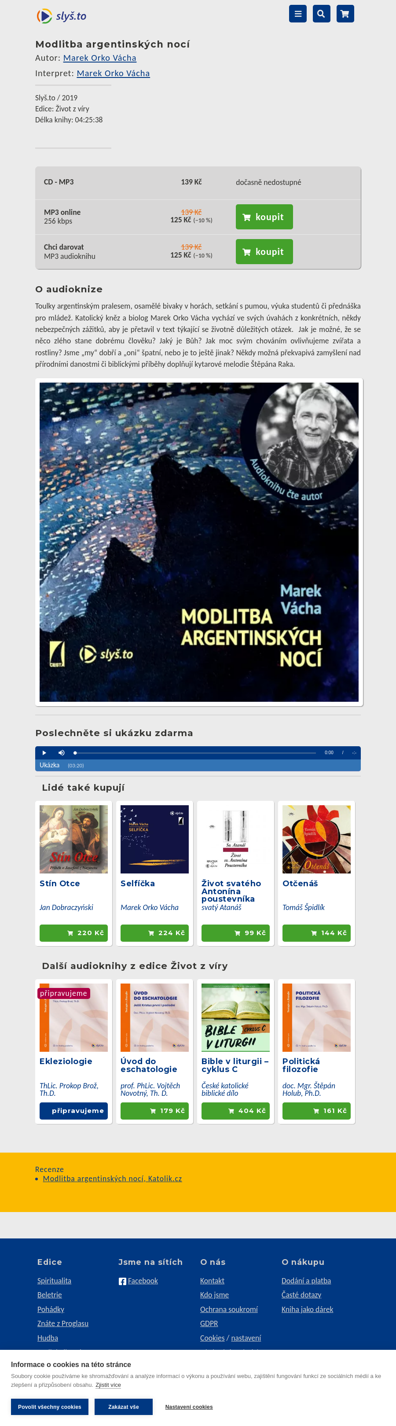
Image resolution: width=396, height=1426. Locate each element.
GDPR (209, 1323)
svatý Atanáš (222, 907)
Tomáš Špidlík (303, 907)
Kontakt (212, 1281)
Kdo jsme (214, 1295)
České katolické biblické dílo (225, 1089)
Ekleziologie (66, 1061)
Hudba (47, 1338)
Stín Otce (60, 883)
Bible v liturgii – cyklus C (235, 1065)
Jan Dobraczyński (66, 907)
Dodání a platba (306, 1281)
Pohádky (50, 1309)
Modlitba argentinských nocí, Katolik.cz (112, 1178)
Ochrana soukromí (229, 1309)
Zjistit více (108, 1385)
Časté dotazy (301, 1295)
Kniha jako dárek (307, 1309)
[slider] (195, 753)
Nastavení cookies (189, 1407)
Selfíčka (138, 883)
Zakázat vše (123, 1407)
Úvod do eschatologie (149, 1065)
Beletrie (49, 1295)
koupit (270, 217)
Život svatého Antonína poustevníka (231, 891)
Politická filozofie (301, 1065)
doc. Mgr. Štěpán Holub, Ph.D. (308, 1089)
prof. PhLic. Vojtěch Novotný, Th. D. (150, 1089)
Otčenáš (300, 883)
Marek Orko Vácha (100, 57)
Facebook (143, 1281)
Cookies (212, 1338)
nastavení (246, 1338)
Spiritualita (54, 1281)
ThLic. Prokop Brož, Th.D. (69, 1089)
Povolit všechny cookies (49, 1407)
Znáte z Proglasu (62, 1323)
